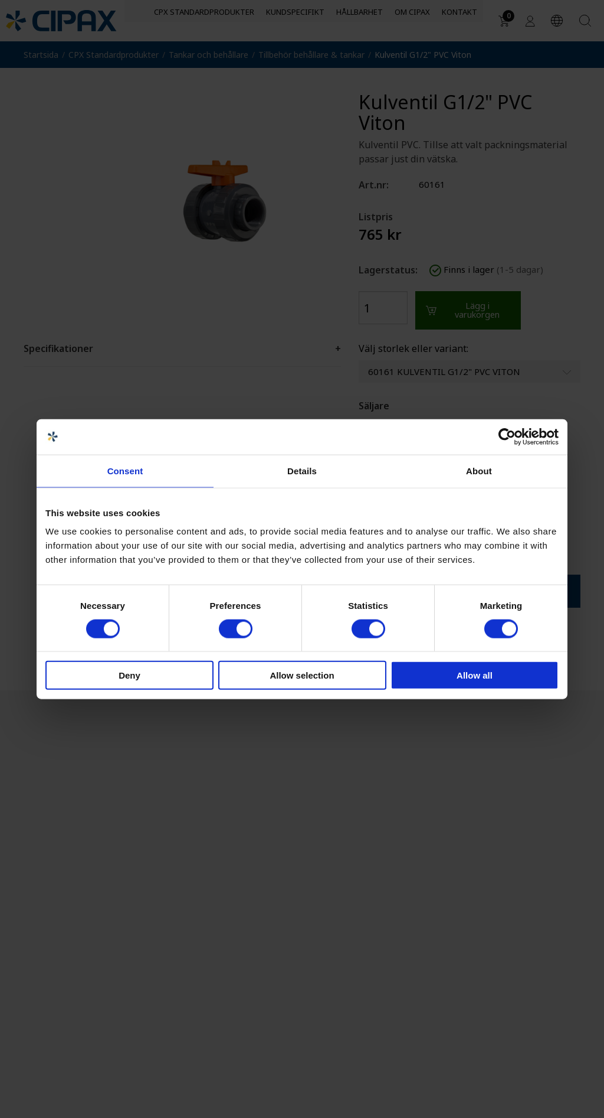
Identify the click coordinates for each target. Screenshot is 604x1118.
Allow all (475, 675)
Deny (129, 675)
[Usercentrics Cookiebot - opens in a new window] (507, 436)
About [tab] (479, 470)
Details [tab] (302, 470)
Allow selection (302, 675)
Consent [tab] (125, 470)
